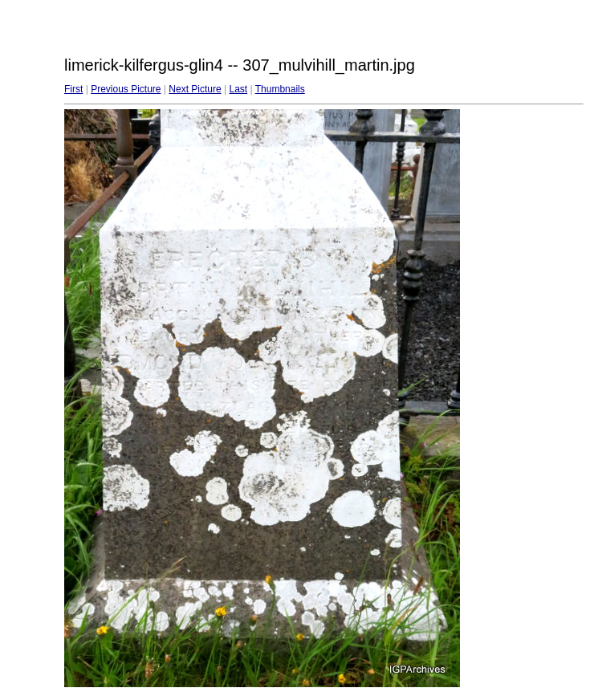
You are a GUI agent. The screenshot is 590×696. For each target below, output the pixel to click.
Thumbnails (280, 89)
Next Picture (195, 89)
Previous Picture (126, 89)
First (73, 89)
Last (238, 89)
